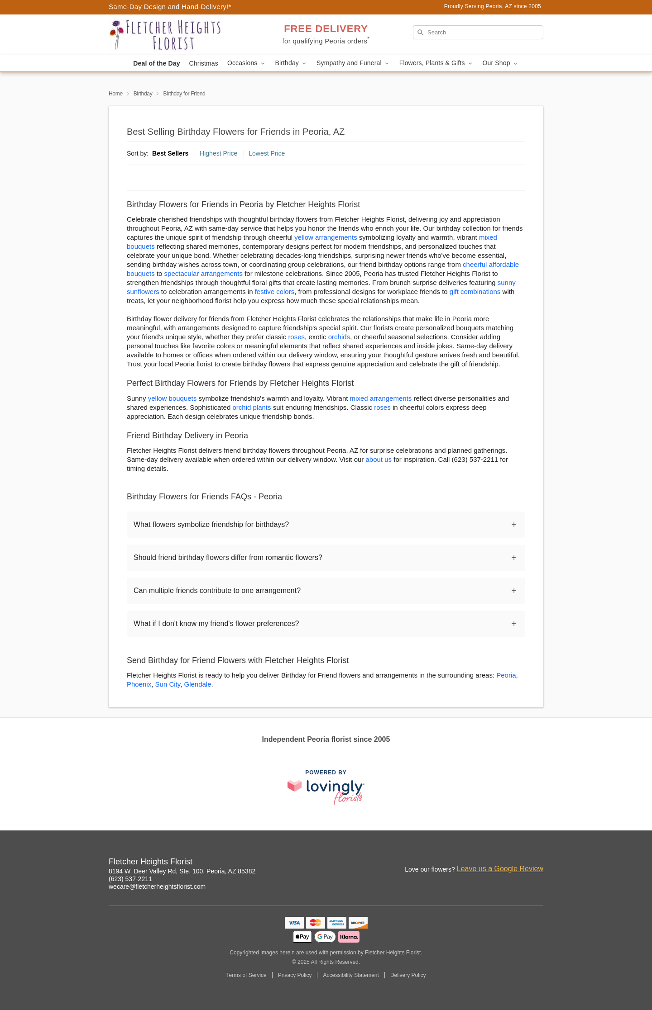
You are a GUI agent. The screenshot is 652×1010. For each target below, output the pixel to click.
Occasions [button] (246, 63)
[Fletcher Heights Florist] (174, 34)
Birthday (143, 93)
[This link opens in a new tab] (326, 787)
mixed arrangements (381, 398)
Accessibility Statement (351, 975)
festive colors (275, 291)
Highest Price (218, 153)
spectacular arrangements (203, 273)
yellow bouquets (172, 398)
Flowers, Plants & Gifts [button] (436, 63)
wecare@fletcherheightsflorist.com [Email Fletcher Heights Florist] (157, 886)
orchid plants (251, 407)
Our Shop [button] (501, 63)
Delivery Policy (408, 975)
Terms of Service (246, 975)
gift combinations (475, 291)
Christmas (203, 63)
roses (296, 337)
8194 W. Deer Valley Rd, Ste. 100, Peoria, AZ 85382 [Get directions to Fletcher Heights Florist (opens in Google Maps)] (182, 871)
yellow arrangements (325, 237)
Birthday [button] (291, 63)
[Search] (478, 32)
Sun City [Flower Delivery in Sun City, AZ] (168, 684)
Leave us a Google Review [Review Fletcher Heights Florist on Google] (500, 868)
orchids (339, 337)
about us (380, 459)
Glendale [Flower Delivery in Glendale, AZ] (197, 684)
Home (116, 93)
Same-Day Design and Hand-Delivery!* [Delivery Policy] (170, 6)
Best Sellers (170, 153)
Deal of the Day (156, 63)
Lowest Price (267, 153)
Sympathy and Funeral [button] (353, 63)
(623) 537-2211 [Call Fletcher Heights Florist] (130, 878)
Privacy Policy (295, 975)
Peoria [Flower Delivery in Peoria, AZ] (506, 675)
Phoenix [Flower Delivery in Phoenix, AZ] (139, 684)
